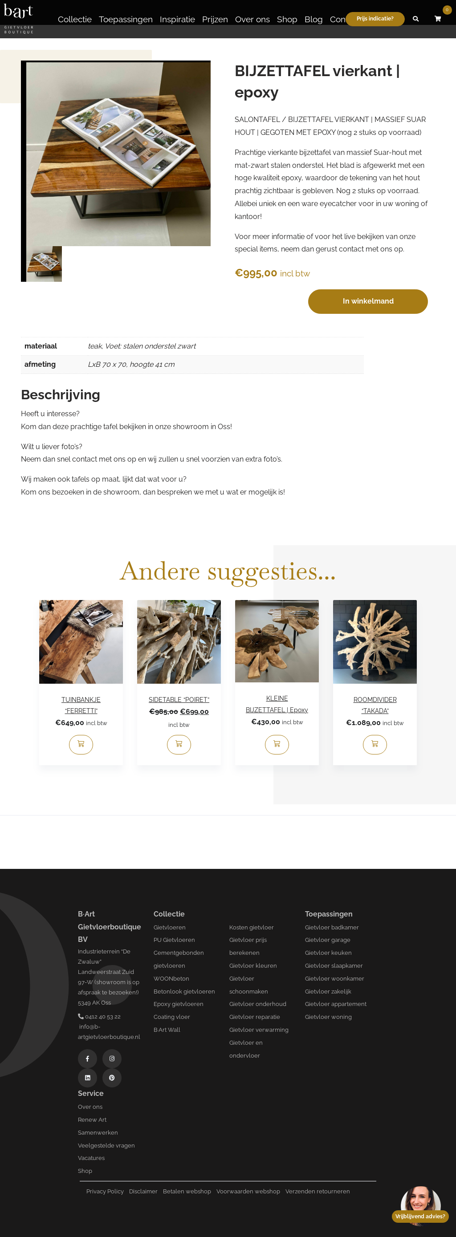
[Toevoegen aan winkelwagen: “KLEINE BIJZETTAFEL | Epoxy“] (277, 744)
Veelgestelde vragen (106, 1145)
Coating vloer (172, 1017)
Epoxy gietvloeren (179, 1004)
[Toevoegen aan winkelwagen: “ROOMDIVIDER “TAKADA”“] (375, 744)
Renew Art (92, 1119)
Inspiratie (177, 19)
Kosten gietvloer (251, 927)
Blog (314, 19)
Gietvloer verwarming (259, 1029)
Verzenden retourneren (317, 1191)
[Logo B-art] (18, 19)
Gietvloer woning (328, 1017)
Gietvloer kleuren (253, 965)
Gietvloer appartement (335, 1004)
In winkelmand (368, 301)
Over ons (252, 19)
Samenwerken (98, 1132)
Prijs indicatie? (375, 19)
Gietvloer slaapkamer (334, 965)
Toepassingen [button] (126, 19)
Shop (287, 19)
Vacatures (91, 1158)
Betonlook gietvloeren (184, 991)
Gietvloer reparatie (254, 1017)
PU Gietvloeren (174, 940)
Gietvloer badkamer (332, 927)
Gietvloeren (170, 927)
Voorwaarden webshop (248, 1191)
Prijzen (215, 19)
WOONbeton (171, 978)
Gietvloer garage (327, 940)
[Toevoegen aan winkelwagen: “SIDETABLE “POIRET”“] (179, 744)
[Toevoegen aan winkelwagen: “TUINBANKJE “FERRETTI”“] (81, 744)
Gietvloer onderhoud (257, 1004)
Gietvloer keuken (328, 952)
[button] (416, 19)
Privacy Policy (105, 1191)
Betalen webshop (187, 1191)
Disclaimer (143, 1191)
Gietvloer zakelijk (328, 991)
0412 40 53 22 (99, 1016)
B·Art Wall (167, 1029)
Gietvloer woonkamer (334, 978)
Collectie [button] (75, 19)
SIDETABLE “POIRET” (179, 699)
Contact (345, 19)
